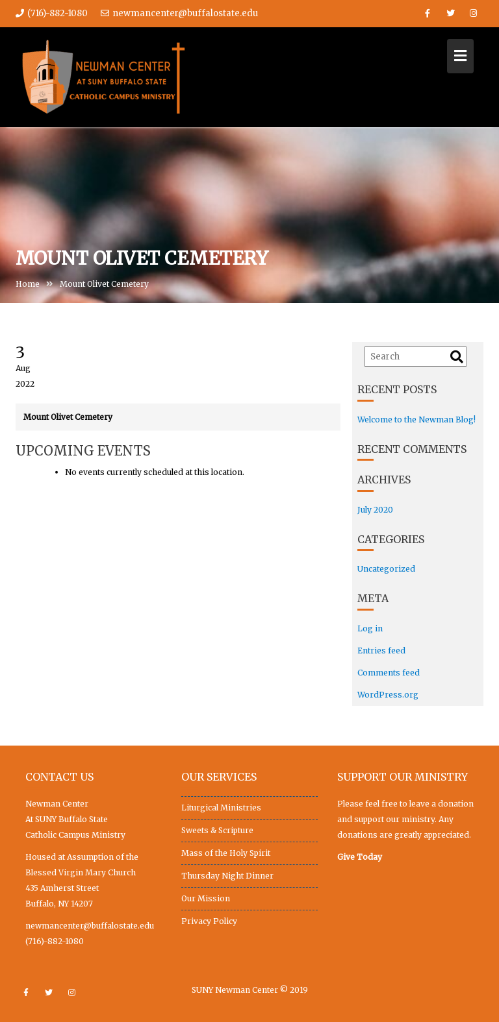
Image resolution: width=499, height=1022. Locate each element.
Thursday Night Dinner (227, 876)
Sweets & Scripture (217, 830)
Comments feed (388, 672)
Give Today (359, 857)
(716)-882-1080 (54, 941)
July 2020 (375, 510)
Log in (370, 628)
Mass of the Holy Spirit (225, 853)
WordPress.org (387, 695)
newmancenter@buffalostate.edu (179, 13)
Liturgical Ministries (221, 807)
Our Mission (205, 898)
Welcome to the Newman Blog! (416, 419)
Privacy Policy (209, 921)
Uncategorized (386, 569)
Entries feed (381, 650)
